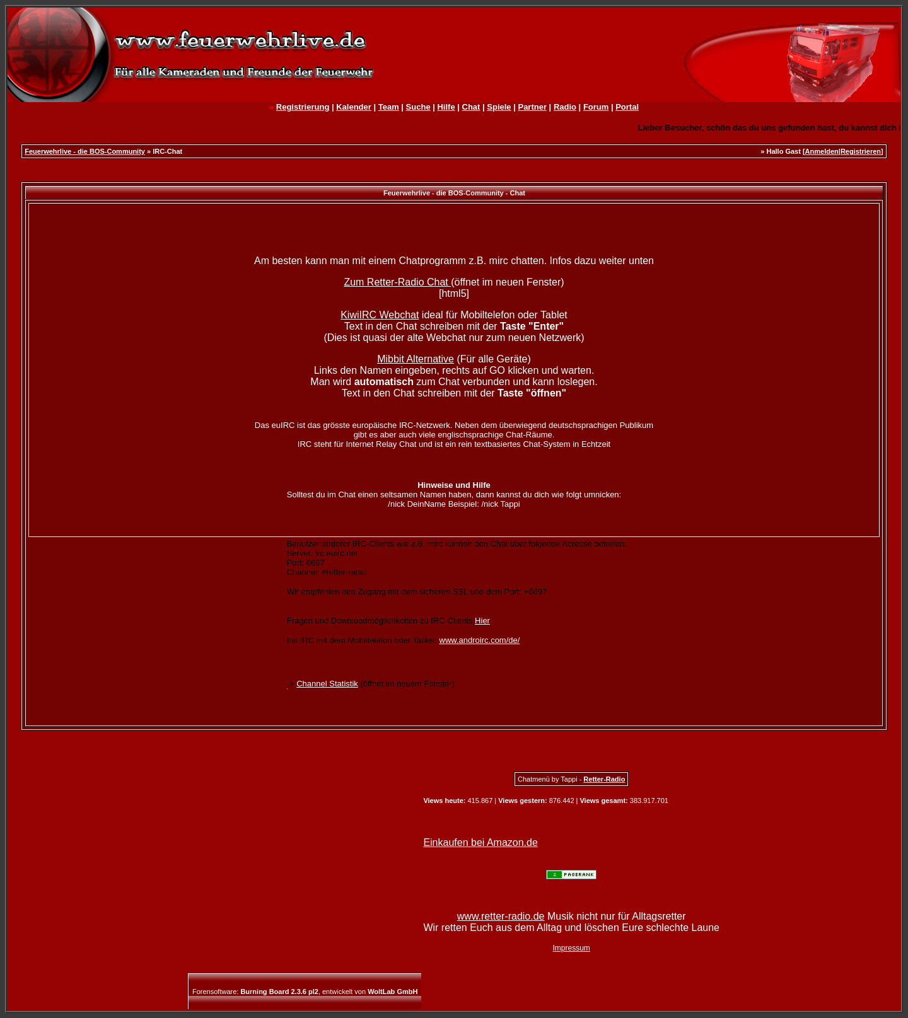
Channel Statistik (327, 683)
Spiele (499, 107)
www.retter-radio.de (501, 916)
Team (388, 107)
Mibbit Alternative (415, 359)
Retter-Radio (604, 779)
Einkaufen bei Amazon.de (480, 842)
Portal (627, 107)
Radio (565, 107)
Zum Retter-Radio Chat (397, 282)
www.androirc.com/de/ (479, 640)
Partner (532, 107)
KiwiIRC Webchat (379, 314)
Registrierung (303, 107)
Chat (471, 107)
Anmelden (822, 151)
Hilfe (446, 107)
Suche (418, 107)
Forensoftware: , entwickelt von (304, 991)
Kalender (353, 107)
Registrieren (861, 151)
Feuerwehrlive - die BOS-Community (85, 151)
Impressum (571, 948)
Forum (595, 107)
